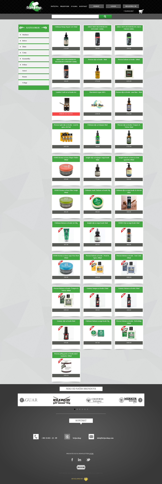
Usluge (24, 83)
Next (140, 400)
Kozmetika (26, 59)
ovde (91, 454)
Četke (24, 53)
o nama (74, 6)
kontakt (83, 6)
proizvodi (64, 6)
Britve (24, 41)
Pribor (24, 65)
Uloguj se (129, 11)
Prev (22, 400)
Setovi (24, 71)
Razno (24, 77)
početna (54, 6)
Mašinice (25, 35)
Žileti (24, 47)
